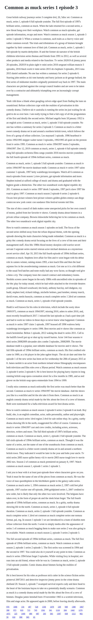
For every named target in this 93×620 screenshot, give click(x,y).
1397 (59, 614)
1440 (23, 614)
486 (30, 614)
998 (20, 617)
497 (29, 607)
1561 (43, 610)
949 (66, 607)
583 (51, 614)
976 (7, 607)
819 (21, 610)
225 (15, 614)
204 (65, 610)
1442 (73, 610)
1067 (82, 607)
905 (27, 617)
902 (81, 614)
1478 (52, 607)
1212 (74, 614)
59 (7, 617)
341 (50, 610)
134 (22, 607)
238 (59, 607)
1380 (74, 607)
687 (37, 614)
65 (34, 617)
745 (35, 610)
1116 (58, 610)
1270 (80, 610)
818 (13, 617)
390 (7, 610)
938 (66, 614)
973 (14, 610)
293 (44, 614)
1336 (44, 607)
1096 (15, 607)
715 (28, 610)
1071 (8, 614)
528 (36, 607)
